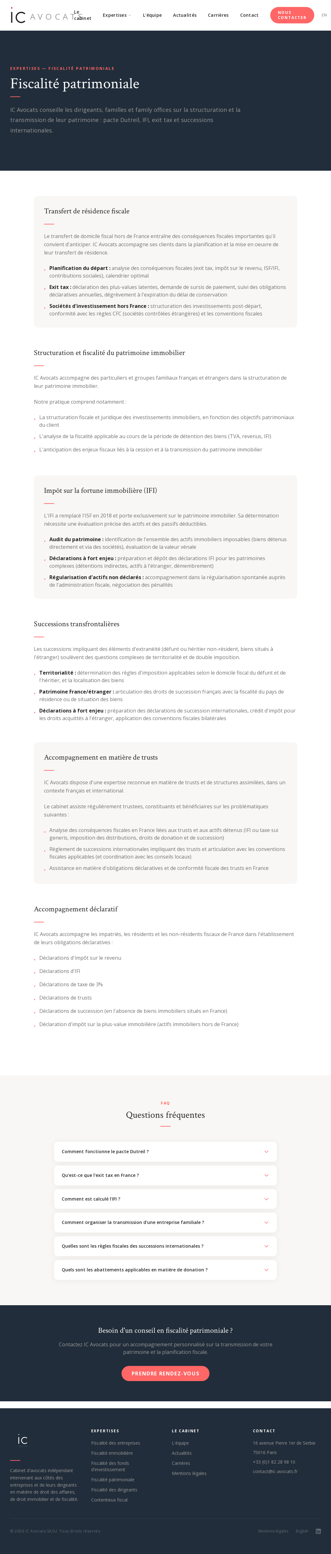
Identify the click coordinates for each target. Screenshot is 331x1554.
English (302, 1531)
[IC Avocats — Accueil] (39, 15)
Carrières (218, 15)
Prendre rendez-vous (165, 1373)
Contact (249, 15)
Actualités (185, 15)
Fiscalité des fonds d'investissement (110, 1466)
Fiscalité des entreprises (115, 1443)
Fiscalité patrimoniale (112, 1480)
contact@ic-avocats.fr (275, 1471)
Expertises (117, 15)
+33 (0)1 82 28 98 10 (274, 1462)
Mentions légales (189, 1473)
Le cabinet (82, 15)
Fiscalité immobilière (112, 1453)
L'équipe (152, 15)
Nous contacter (292, 15)
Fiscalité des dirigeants (114, 1490)
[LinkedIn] (318, 1531)
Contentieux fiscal (109, 1500)
